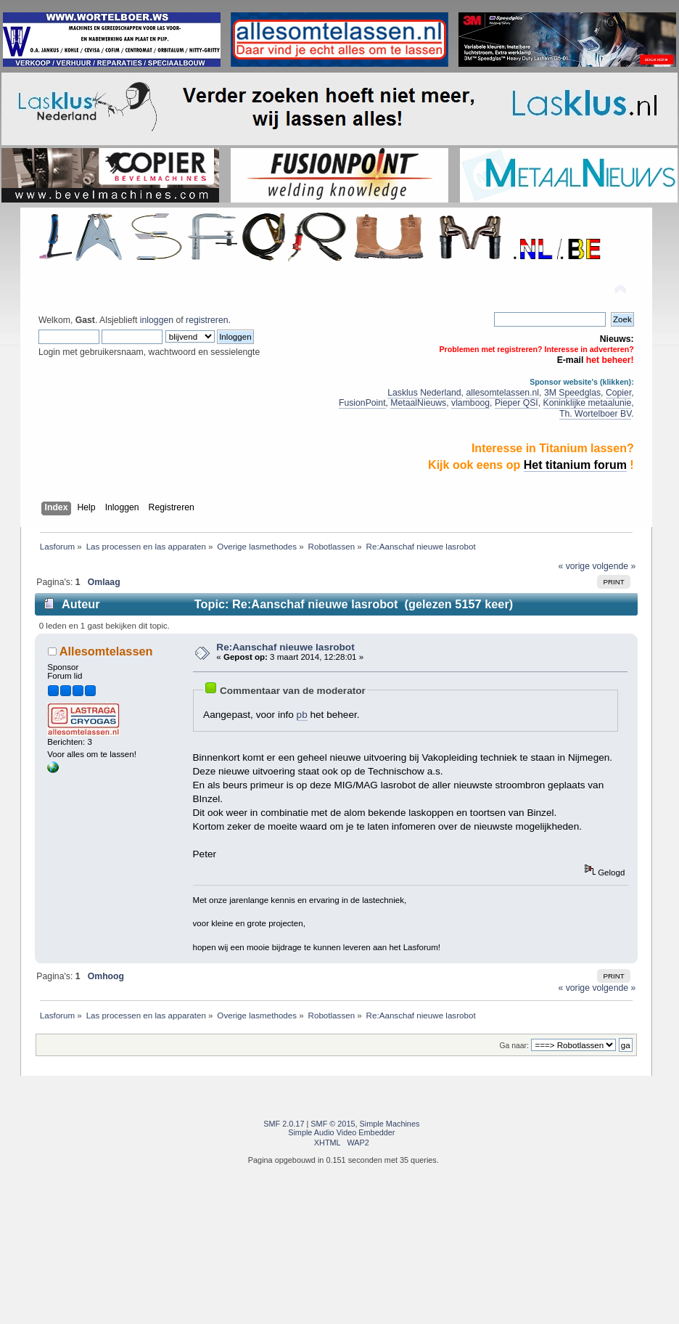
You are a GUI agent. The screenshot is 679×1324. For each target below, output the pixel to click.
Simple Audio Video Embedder (341, 1132)
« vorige (574, 566)
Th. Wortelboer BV (595, 414)
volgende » (613, 566)
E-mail (570, 360)
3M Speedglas (572, 393)
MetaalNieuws (418, 403)
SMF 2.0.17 (283, 1123)
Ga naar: (514, 1046)
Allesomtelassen (106, 651)
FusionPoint (362, 403)
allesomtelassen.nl (502, 393)
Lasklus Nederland (424, 393)
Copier (618, 393)
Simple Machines (390, 1123)
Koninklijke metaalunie (587, 403)
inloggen (156, 320)
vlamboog (470, 403)
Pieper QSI (516, 403)
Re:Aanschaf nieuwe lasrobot (285, 647)
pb (302, 714)
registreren (207, 320)
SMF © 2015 (332, 1123)
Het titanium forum (575, 465)
